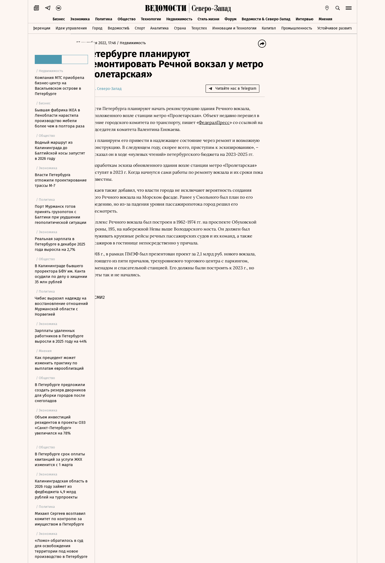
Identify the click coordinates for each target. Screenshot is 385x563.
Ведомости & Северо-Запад (266, 18)
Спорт (140, 27)
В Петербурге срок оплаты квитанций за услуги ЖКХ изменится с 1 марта (60, 459)
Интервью (304, 18)
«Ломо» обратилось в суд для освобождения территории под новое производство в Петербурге (61, 548)
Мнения (325, 18)
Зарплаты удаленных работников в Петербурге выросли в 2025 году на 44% (61, 336)
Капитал (269, 27)
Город (97, 27)
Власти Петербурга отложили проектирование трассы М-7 (61, 180)
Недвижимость (179, 18)
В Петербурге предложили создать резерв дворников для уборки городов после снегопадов (60, 392)
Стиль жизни (208, 18)
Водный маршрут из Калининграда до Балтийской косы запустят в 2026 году (60, 150)
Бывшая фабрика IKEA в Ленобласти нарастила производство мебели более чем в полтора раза (59, 118)
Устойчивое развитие (336, 27)
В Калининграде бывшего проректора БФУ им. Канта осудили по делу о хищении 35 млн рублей (61, 273)
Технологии (151, 18)
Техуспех (199, 27)
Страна (180, 27)
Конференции (38, 27)
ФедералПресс (128, 129)
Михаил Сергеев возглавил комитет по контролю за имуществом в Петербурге (60, 519)
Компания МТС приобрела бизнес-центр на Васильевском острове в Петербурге (59, 85)
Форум (230, 18)
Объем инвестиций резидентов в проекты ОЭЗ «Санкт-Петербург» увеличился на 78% (60, 425)
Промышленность (296, 27)
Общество (127, 18)
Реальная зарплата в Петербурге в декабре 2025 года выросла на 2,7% (60, 244)
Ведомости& (118, 27)
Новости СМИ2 (114, 318)
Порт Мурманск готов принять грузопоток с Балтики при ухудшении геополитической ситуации (60, 214)
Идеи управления (71, 27)
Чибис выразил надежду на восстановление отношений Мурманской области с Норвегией (61, 306)
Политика (103, 18)
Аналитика (159, 27)
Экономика (80, 18)
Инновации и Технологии (234, 27)
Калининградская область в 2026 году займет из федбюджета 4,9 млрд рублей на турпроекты (61, 489)
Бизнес (59, 18)
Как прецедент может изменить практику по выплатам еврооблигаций (59, 363)
